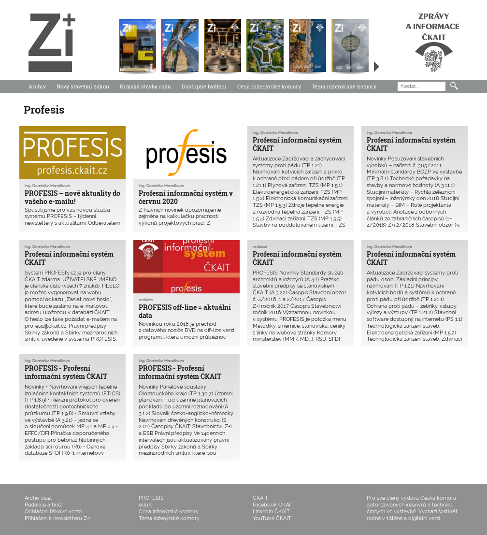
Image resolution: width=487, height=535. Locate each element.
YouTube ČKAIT (272, 518)
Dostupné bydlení (204, 86)
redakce (146, 299)
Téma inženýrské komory (344, 86)
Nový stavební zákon (83, 86)
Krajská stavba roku (145, 86)
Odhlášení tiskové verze (53, 511)
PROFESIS (151, 498)
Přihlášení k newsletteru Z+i (57, 518)
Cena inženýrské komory (269, 86)
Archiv (37, 86)
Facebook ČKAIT (273, 505)
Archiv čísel (38, 498)
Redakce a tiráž (43, 505)
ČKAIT (260, 498)
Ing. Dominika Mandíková (47, 185)
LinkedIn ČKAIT (271, 511)
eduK (145, 505)
